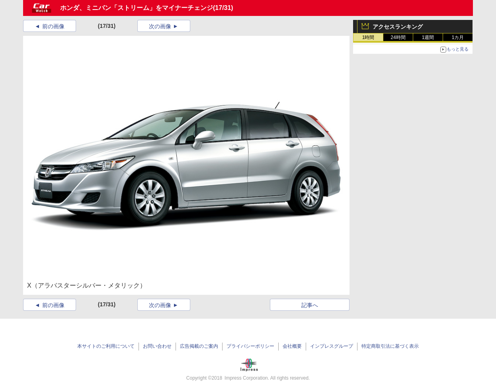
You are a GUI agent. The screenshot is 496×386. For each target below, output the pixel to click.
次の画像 (160, 26)
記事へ (309, 305)
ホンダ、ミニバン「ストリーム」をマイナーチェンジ (136, 7)
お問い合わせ (157, 346)
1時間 (368, 37)
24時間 (398, 37)
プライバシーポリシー (250, 346)
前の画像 (53, 26)
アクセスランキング (398, 27)
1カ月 (458, 37)
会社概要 (292, 346)
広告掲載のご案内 (199, 346)
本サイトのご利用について (106, 346)
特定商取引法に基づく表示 (390, 346)
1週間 (428, 37)
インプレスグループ (331, 346)
